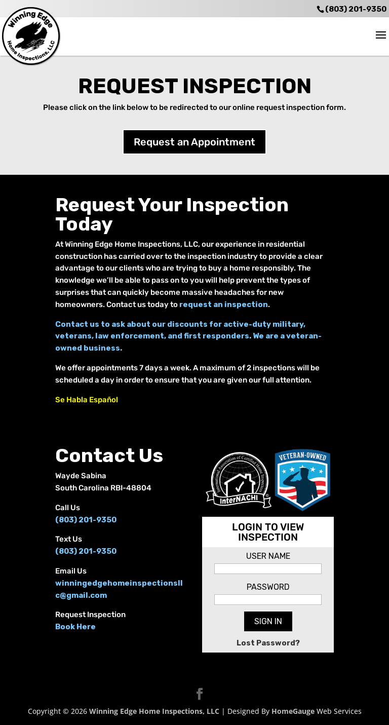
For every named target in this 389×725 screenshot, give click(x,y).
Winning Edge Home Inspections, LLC (154, 711)
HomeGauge (293, 711)
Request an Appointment (194, 142)
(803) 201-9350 (355, 9)
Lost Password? (268, 642)
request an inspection (223, 304)
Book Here (75, 626)
